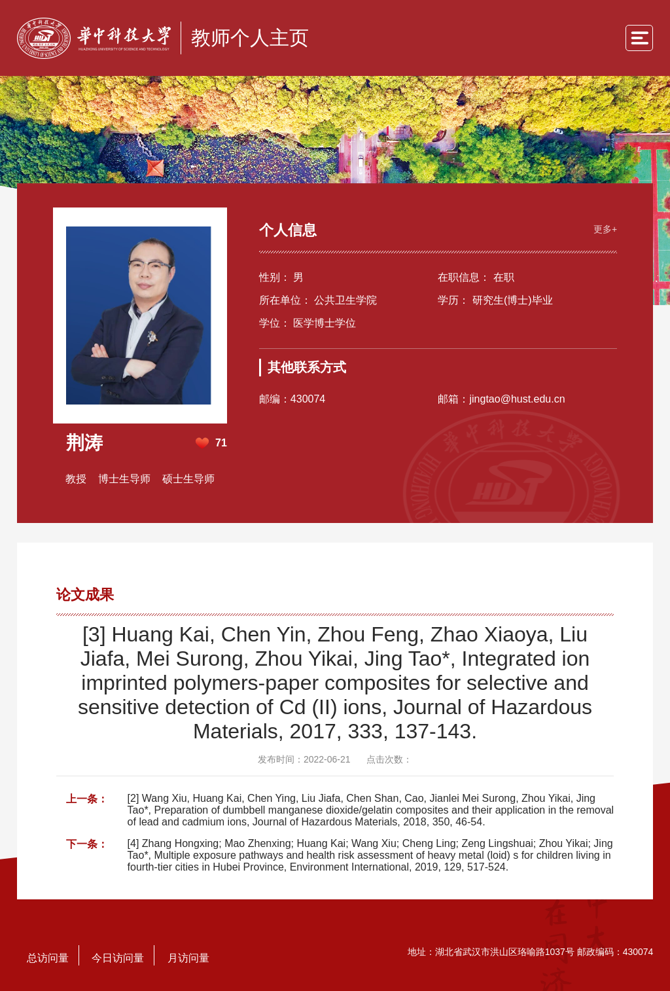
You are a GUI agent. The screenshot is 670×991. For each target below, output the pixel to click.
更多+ (602, 226)
